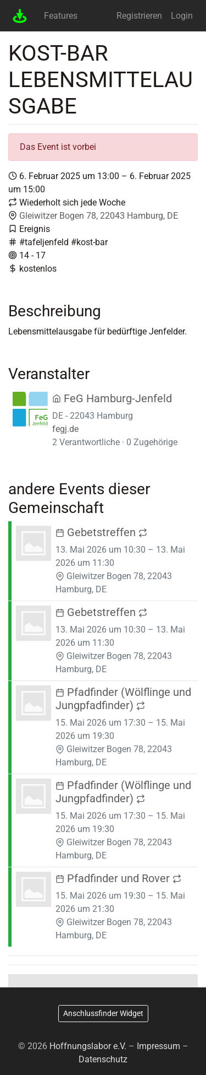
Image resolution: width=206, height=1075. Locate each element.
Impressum (158, 1046)
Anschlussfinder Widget (103, 1013)
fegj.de (65, 429)
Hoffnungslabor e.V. (87, 1046)
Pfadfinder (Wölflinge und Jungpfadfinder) (123, 698)
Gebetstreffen (101, 532)
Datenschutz (103, 1059)
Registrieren (139, 15)
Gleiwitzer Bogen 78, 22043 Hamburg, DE (98, 215)
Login (182, 15)
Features (60, 15)
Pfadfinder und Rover (118, 878)
